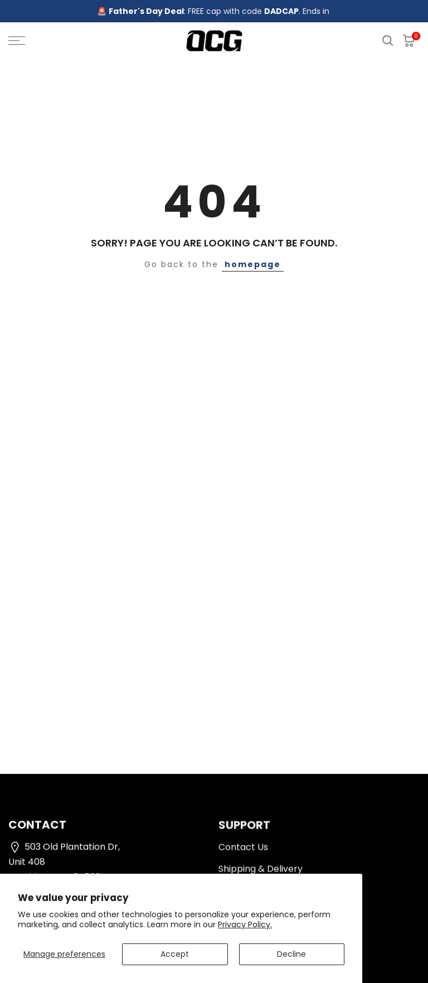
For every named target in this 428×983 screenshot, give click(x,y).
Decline (291, 954)
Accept (174, 954)
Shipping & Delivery (260, 871)
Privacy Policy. (245, 924)
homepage (253, 264)
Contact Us (243, 850)
